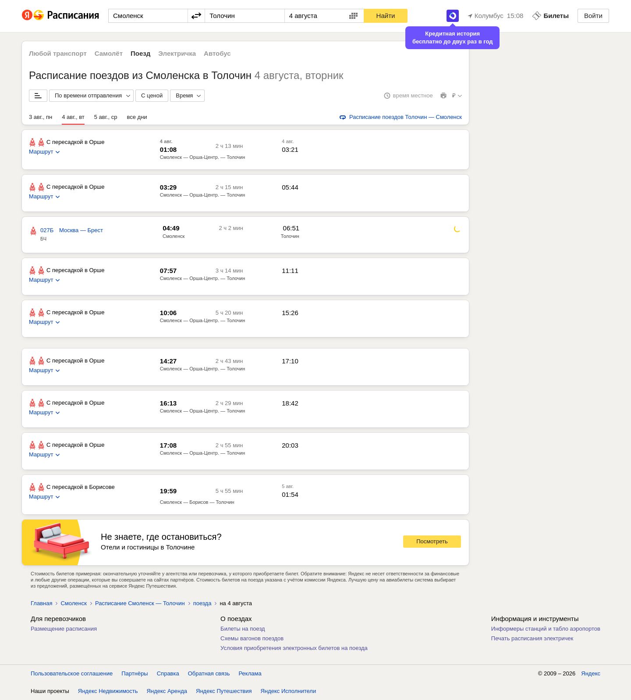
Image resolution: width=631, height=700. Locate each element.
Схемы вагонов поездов (252, 638)
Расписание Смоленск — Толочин (140, 603)
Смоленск (173, 236)
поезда (202, 603)
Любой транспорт (58, 53)
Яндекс (590, 673)
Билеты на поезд (242, 628)
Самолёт (109, 53)
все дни (137, 117)
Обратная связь (209, 673)
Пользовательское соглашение (72, 673)
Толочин (290, 236)
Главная (41, 603)
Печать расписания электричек (532, 638)
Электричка (177, 53)
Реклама (250, 673)
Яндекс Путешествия (224, 691)
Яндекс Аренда (167, 691)
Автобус (217, 53)
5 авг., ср (105, 117)
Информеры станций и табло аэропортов (545, 628)
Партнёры (134, 673)
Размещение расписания (64, 628)
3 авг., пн (40, 117)
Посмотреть (432, 541)
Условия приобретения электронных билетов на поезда (294, 648)
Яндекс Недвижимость (108, 691)
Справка (168, 673)
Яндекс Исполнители (288, 691)
